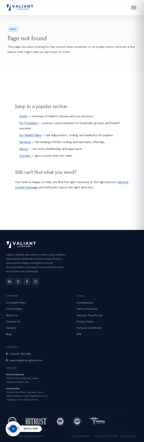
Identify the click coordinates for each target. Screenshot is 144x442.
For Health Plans (30, 135)
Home (23, 116)
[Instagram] (35, 281)
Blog (8, 334)
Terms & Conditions (89, 328)
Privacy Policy (85, 321)
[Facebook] (26, 281)
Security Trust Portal (89, 315)
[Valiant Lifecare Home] (20, 7)
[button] (134, 8)
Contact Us (13, 321)
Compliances (85, 302)
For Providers (28, 123)
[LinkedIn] (9, 281)
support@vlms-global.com (24, 360)
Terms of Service (87, 309)
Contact (25, 156)
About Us (12, 315)
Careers (11, 328)
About (23, 149)
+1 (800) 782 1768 (18, 354)
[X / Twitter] (18, 281)
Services (25, 142)
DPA (79, 334)
